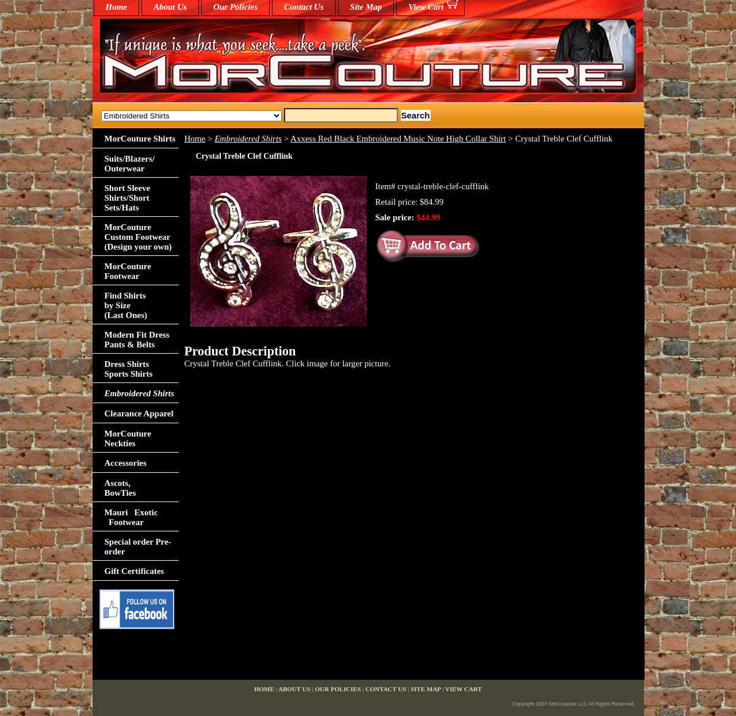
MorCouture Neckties (128, 438)
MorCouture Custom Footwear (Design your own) (138, 237)
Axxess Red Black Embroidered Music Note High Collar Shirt (398, 138)
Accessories (126, 463)
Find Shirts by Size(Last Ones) (126, 305)
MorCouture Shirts (140, 138)
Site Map (366, 7)
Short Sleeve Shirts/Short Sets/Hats (128, 197)
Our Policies (235, 7)
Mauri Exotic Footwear (131, 517)
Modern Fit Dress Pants (137, 339)
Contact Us (304, 7)
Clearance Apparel (139, 413)
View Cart (425, 7)
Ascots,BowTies (120, 487)
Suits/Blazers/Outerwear (130, 163)
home (117, 7)
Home (195, 138)
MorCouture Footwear (128, 271)
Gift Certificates (134, 571)
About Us (170, 7)
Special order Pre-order (138, 546)
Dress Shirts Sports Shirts (129, 368)
